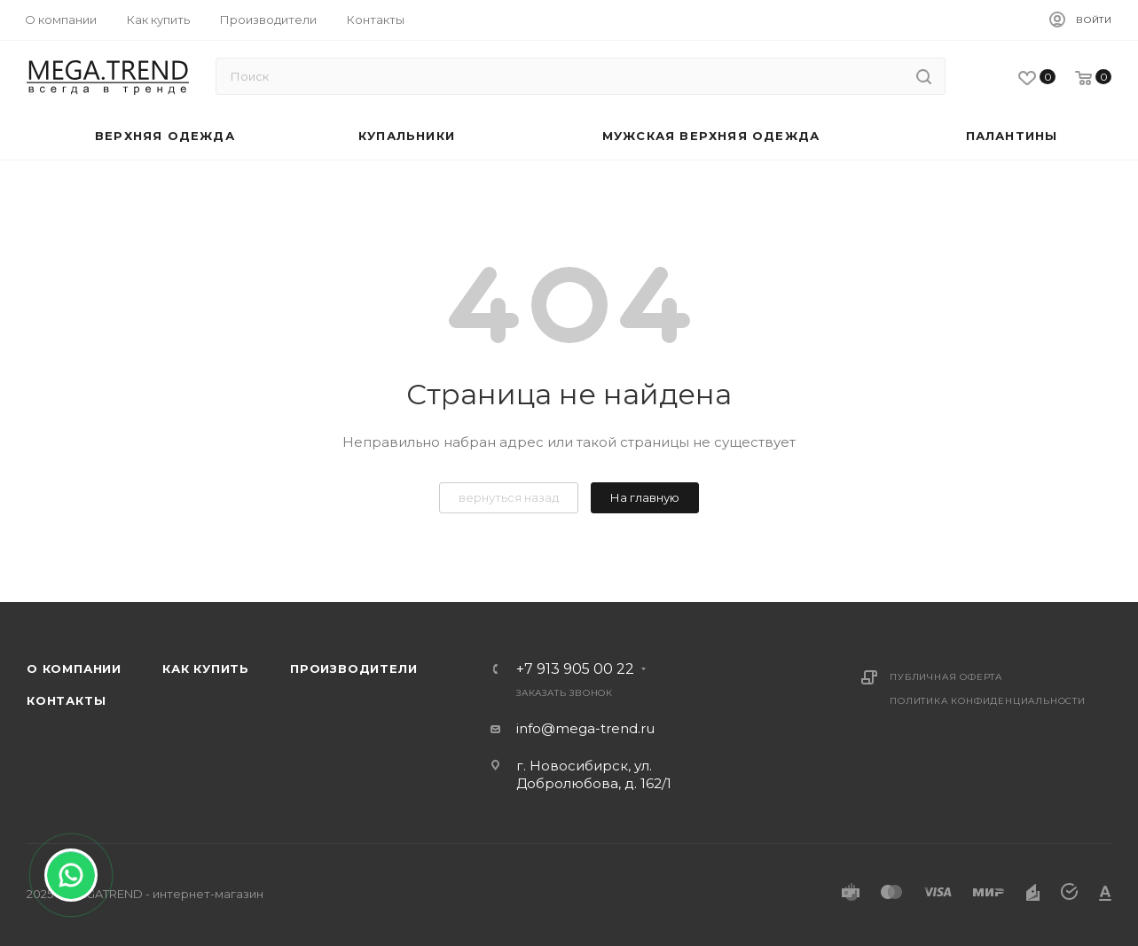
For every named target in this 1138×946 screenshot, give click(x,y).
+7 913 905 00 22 (575, 669)
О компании (74, 668)
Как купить (205, 668)
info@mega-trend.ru (585, 728)
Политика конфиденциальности (988, 701)
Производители (353, 668)
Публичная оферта (946, 677)
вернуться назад (509, 497)
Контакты (66, 700)
